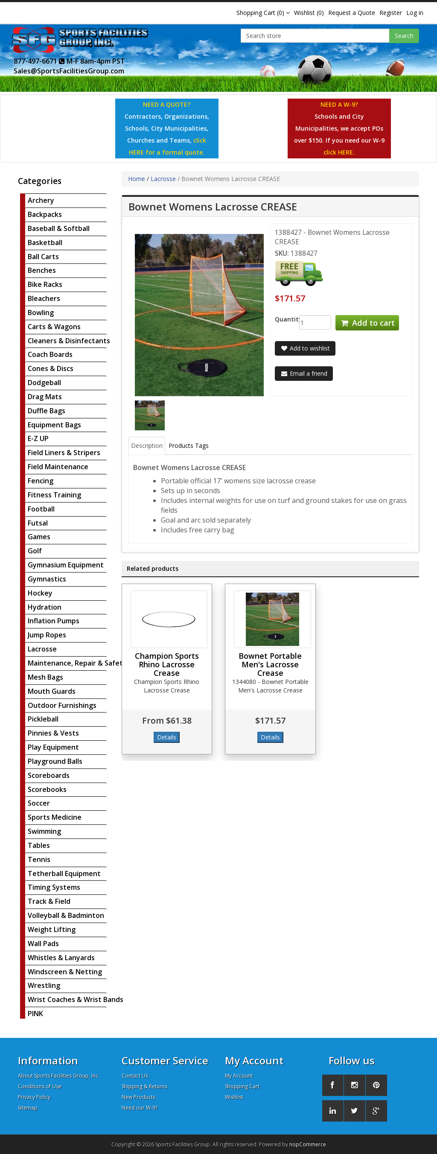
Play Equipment (53, 747)
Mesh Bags (45, 677)
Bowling (41, 312)
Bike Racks (45, 284)
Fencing (40, 480)
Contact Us (135, 1075)
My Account (239, 1075)
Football (41, 509)
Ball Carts (43, 256)
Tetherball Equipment (64, 873)
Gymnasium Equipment (66, 565)
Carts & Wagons (54, 326)
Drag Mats (45, 396)
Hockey (40, 593)
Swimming (44, 831)
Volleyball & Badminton (66, 915)
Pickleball (43, 719)
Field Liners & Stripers (64, 452)
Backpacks (45, 214)
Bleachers (44, 298)
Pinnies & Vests (53, 733)
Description (147, 445)
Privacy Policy (34, 1097)
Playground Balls (55, 761)
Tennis (39, 859)
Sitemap (28, 1107)
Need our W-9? (139, 1107)
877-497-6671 (39, 61)
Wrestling (44, 985)
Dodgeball (44, 382)
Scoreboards (49, 775)
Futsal (38, 523)
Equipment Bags (54, 424)
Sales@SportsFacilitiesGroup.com (69, 71)
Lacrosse (42, 649)
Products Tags (189, 445)
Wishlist (234, 1097)
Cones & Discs (50, 368)
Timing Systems (54, 887)
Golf (35, 550)
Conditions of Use (39, 1086)
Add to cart (367, 323)
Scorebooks (47, 789)
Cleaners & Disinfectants (69, 340)
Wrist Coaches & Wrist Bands (75, 999)
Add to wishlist (305, 348)
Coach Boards (50, 354)
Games (39, 536)
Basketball (45, 242)
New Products (138, 1097)
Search (404, 36)
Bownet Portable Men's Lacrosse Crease (270, 664)
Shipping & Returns (144, 1086)
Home (136, 179)
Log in (414, 13)
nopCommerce (307, 1144)
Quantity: (280, 319)
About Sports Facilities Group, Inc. (58, 1075)
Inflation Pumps (53, 620)
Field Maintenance (58, 466)
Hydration (44, 607)
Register (390, 13)
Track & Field (49, 901)
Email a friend (303, 373)
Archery (41, 200)
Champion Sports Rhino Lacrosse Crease (167, 664)
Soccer (39, 803)
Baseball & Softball (59, 228)
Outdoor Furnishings (62, 705)
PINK (35, 1013)
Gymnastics (47, 579)
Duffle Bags (46, 410)
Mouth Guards (52, 691)
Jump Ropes (47, 635)
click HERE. (339, 152)
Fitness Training (54, 495)
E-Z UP (38, 438)
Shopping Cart (242, 1086)
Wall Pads (43, 943)
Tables (39, 845)
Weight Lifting (52, 929)
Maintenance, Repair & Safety (77, 663)
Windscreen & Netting (65, 971)
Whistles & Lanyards (61, 957)
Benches (42, 270)
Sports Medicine (55, 817)
